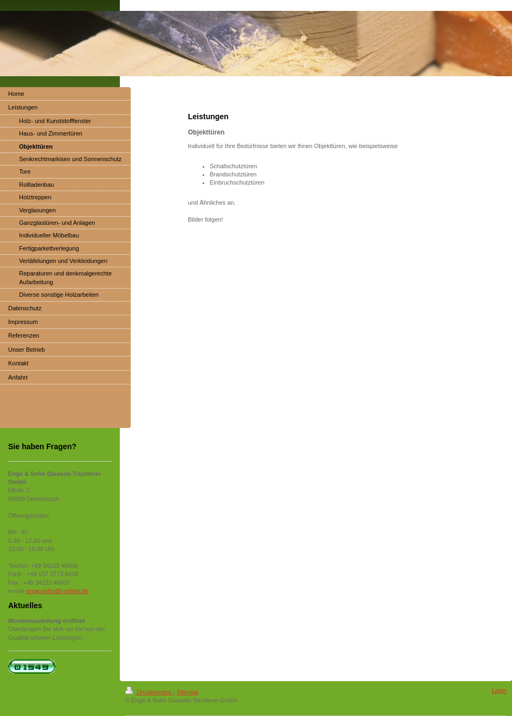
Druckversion (149, 692)
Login (499, 690)
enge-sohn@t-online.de (57, 591)
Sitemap (187, 692)
